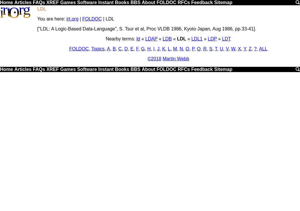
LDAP (151, 38)
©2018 (154, 58)
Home (6, 2)
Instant (105, 2)
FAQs (39, 2)
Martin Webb (176, 58)
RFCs (184, 2)
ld (138, 38)
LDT (226, 38)
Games (68, 2)
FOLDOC (166, 2)
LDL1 (196, 38)
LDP (212, 38)
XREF (52, 2)
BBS (136, 2)
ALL (263, 48)
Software (87, 2)
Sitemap (223, 2)
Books (122, 2)
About (148, 2)
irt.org (73, 18)
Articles (23, 2)
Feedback (202, 2)
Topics (98, 48)
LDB (167, 38)
